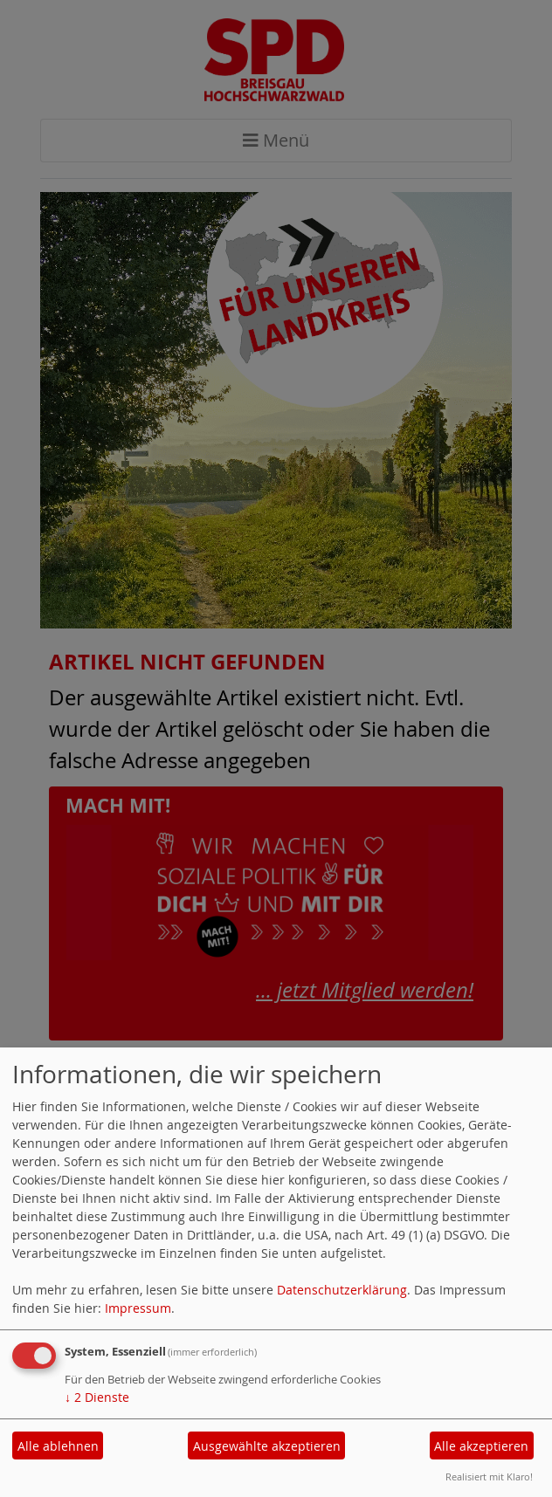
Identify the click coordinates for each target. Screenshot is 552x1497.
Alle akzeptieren (481, 1446)
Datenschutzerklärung (342, 1289)
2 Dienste (97, 1397)
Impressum (138, 1308)
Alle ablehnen (58, 1446)
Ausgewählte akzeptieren (267, 1446)
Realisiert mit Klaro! (489, 1476)
